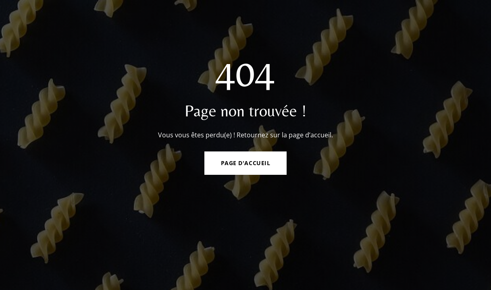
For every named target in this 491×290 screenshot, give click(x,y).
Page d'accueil (245, 163)
